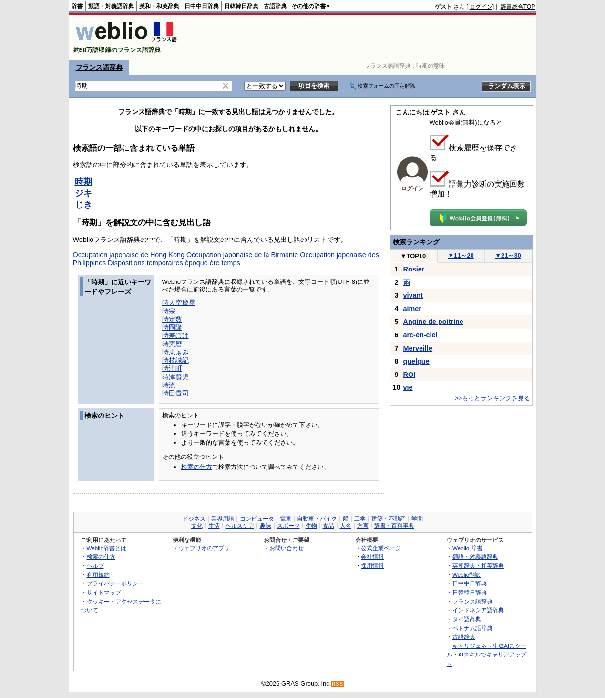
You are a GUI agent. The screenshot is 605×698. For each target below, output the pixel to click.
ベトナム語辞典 (472, 628)
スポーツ (288, 526)
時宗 (168, 311)
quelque (416, 361)
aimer (412, 309)
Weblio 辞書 (467, 548)
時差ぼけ (175, 335)
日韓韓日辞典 (241, 6)
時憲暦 (172, 344)
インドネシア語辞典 (478, 610)
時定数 (172, 319)
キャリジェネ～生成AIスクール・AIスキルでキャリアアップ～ (486, 655)
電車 (285, 518)
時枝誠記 (175, 360)
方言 (363, 526)
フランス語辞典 (99, 67)
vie (408, 387)
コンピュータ (257, 518)
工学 (360, 518)
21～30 (508, 255)
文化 (197, 526)
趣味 (265, 526)
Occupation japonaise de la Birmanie (242, 255)
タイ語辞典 (466, 619)
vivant (413, 295)
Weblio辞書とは (106, 548)
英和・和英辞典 (159, 6)
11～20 (461, 255)
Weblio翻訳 (466, 575)
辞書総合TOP (518, 6)
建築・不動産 (388, 518)
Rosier (414, 269)
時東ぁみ (175, 352)
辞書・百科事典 (394, 526)
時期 (83, 182)
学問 (417, 518)
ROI (409, 374)
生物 (311, 526)
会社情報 (372, 556)
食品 (328, 526)
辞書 (77, 6)
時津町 (172, 368)
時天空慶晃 (178, 302)
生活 (214, 526)
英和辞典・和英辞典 (478, 566)
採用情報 (372, 566)
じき (83, 204)
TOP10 (413, 256)
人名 (345, 526)
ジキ (83, 193)
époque (196, 263)
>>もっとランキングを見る (492, 398)
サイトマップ (104, 592)
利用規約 (98, 575)
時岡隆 (172, 327)
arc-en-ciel (420, 335)
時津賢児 (175, 377)
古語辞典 (275, 6)
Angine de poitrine (433, 321)
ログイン (481, 6)
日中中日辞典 (202, 6)
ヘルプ (95, 566)
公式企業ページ (381, 548)
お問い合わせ (286, 548)
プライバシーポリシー (115, 583)
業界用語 (222, 518)
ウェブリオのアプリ (204, 548)
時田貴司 (175, 393)
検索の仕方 (196, 466)
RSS (337, 684)
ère (215, 263)
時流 (168, 385)
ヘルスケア (240, 526)
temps (231, 263)
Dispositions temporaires (145, 263)
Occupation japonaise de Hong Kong (129, 255)
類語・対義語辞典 (111, 6)
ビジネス (194, 518)
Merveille (418, 348)
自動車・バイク (317, 518)
